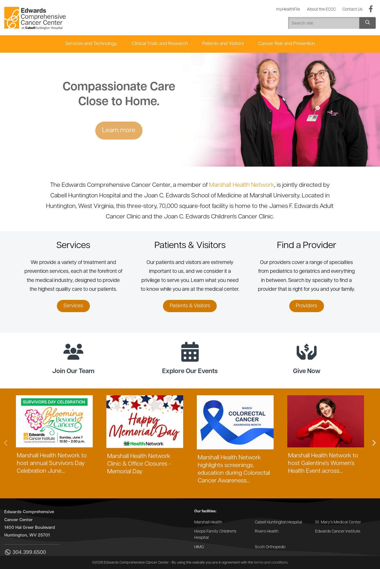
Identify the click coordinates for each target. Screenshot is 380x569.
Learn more (118, 130)
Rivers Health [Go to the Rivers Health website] (266, 531)
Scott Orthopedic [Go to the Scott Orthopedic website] (270, 547)
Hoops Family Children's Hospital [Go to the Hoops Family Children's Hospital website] (215, 534)
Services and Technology (91, 43)
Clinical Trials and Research (160, 43)
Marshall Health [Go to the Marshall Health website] (208, 522)
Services (73, 306)
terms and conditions (271, 562)
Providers (306, 306)
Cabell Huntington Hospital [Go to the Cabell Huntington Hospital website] (278, 522)
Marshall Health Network (241, 185)
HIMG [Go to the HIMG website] (199, 547)
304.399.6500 (25, 552)
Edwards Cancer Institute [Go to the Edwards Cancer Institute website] (337, 531)
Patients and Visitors (223, 43)
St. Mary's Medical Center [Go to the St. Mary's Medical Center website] (338, 522)
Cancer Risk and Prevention (286, 43)
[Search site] (367, 23)
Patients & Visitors (190, 306)
